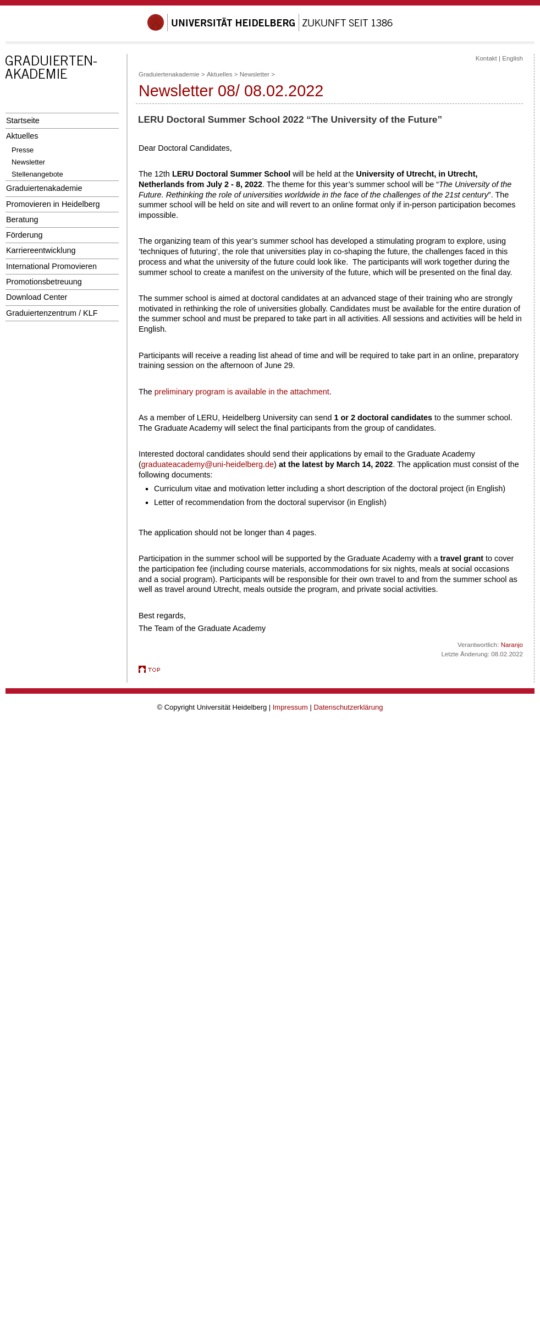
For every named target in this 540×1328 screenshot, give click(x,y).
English (512, 58)
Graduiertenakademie (44, 188)
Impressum (290, 707)
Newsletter (28, 162)
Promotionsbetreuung (44, 281)
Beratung (22, 219)
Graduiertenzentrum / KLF (52, 313)
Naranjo (512, 644)
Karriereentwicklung (41, 250)
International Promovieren (51, 266)
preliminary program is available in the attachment (242, 391)
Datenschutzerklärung (348, 707)
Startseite (23, 120)
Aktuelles (22, 135)
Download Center (36, 297)
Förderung (24, 235)
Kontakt (486, 58)
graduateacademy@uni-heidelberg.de (207, 464)
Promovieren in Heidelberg (53, 204)
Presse (23, 150)
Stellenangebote (37, 174)
